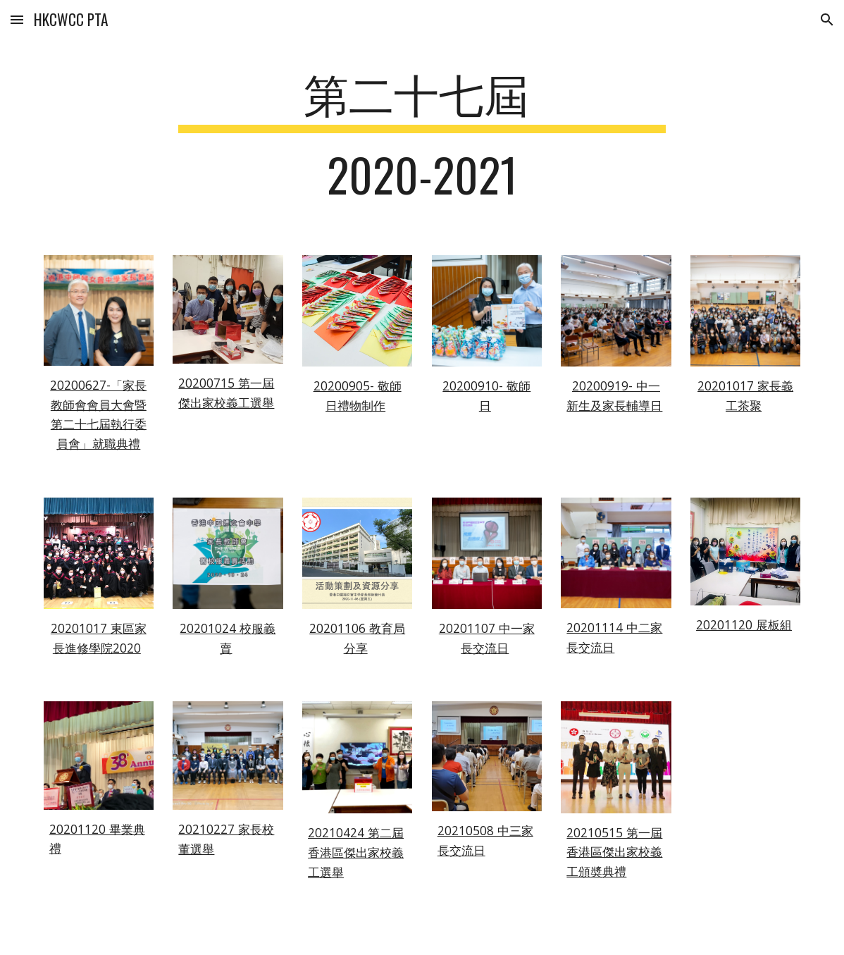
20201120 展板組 (744, 624)
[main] (422, 140)
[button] (17, 19)
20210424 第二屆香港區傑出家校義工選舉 (356, 852)
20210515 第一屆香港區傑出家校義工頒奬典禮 (614, 852)
